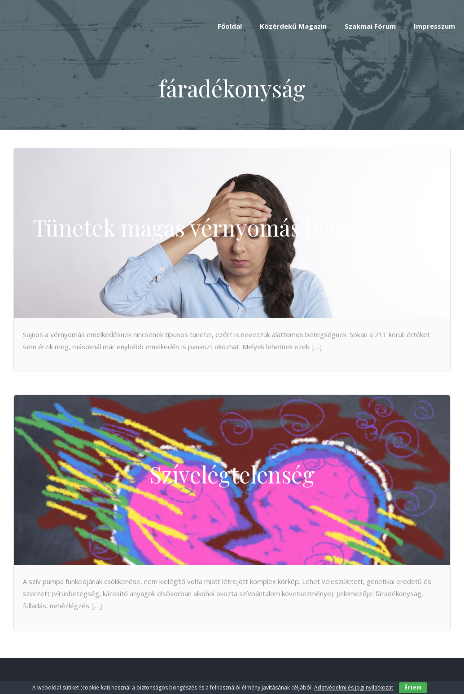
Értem (413, 687)
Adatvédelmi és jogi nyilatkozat (353, 687)
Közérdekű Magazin (293, 26)
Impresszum (434, 26)
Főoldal (230, 26)
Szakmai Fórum (370, 26)
